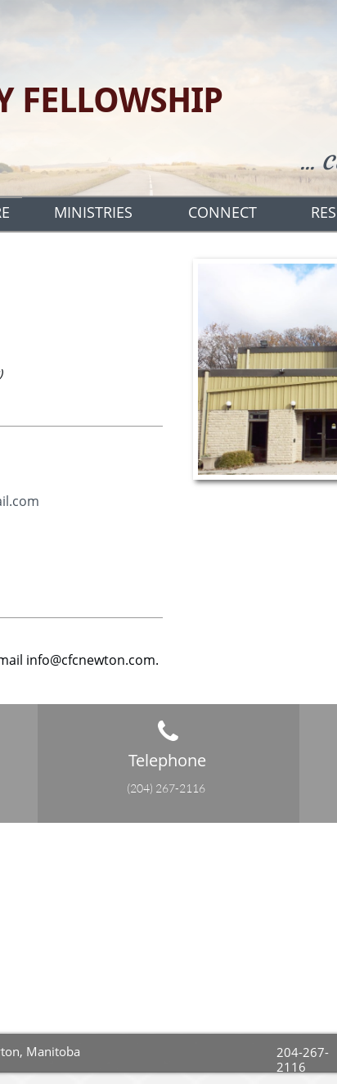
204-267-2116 (302, 1059)
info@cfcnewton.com (90, 660)
